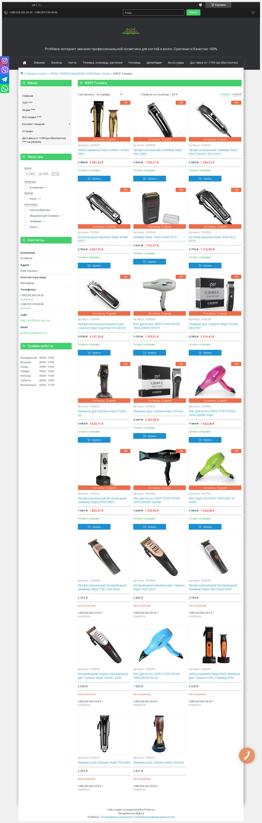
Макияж (39, 62)
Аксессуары (176, 62)
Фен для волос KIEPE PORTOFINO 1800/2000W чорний (156, 500)
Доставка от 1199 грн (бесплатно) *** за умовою (44, 140)
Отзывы (27, 131)
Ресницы (134, 62)
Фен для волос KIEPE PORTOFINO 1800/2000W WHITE (156, 326)
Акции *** (28, 110)
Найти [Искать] (193, 12)
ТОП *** (27, 103)
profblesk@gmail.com (33, 333)
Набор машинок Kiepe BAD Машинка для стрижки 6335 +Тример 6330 (214, 676)
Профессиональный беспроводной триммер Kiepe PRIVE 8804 (102, 500)
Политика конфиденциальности (155, 817)
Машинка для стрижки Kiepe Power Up (102, 413)
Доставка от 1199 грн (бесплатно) (214, 62)
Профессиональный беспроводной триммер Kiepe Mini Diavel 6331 (213, 587)
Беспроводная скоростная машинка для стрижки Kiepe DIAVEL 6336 (103, 676)
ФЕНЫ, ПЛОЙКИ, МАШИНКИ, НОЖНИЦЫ (75, 73)
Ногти (72, 62)
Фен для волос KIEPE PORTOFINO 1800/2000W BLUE (156, 676)
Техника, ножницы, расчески (102, 62)
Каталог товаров (33, 124)
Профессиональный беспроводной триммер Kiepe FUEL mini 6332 (102, 587)
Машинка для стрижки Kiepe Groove (158, 411)
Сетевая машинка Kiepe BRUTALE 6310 (212, 239)
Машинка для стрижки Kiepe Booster (158, 762)
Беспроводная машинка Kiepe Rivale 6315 (103, 239)
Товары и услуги (36, 73)
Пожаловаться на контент (117, 817)
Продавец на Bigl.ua (131, 813)
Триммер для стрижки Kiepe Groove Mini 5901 (213, 326)
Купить (97, 178)
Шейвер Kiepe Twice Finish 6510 (155, 237)
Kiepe (106, 73)
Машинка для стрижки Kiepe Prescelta (104, 762)
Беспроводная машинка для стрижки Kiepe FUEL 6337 (159, 587)
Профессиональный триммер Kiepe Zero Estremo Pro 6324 (213, 152)
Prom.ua (149, 809)
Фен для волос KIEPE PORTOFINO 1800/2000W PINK (212, 413)
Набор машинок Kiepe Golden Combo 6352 (103, 152)
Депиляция (154, 62)
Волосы (56, 62)
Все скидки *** (31, 117)
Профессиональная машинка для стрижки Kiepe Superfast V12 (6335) (102, 326)
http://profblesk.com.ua (35, 320)
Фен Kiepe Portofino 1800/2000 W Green (211, 500)
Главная (27, 96)
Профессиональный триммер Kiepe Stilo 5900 (157, 152)
